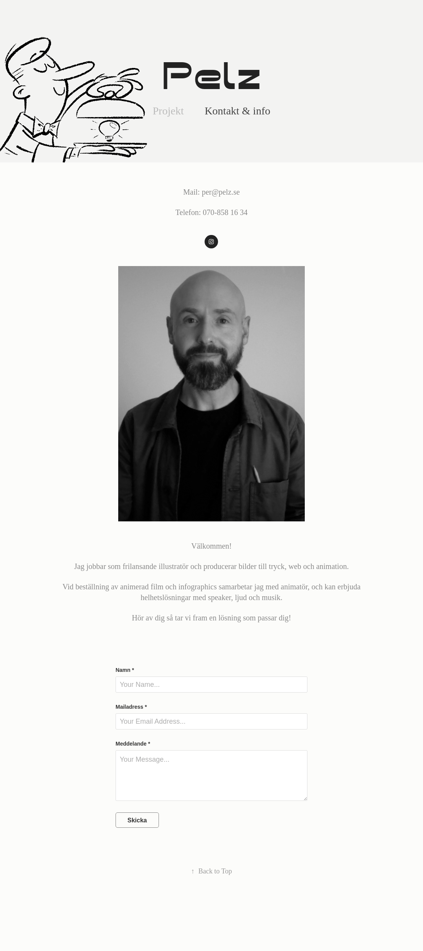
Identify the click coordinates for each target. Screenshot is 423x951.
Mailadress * (131, 707)
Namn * (125, 670)
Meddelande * (133, 743)
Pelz (211, 77)
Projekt (168, 111)
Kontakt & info (237, 111)
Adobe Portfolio (223, 924)
